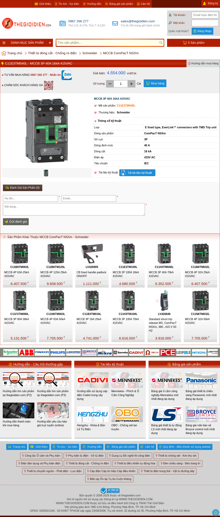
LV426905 (92, 267)
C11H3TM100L (128, 314)
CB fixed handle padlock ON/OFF (91, 274)
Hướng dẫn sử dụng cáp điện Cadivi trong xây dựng (92, 395)
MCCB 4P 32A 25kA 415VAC (197, 274)
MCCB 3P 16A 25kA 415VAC (89, 321)
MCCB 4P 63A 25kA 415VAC (16, 274)
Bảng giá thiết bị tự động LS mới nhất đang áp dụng (166, 429)
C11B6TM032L (200, 267)
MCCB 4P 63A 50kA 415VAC (52, 321)
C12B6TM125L (55, 267)
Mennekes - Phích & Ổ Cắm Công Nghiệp (125, 393)
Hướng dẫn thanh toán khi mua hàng (17, 423)
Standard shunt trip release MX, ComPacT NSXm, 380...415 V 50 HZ (163, 325)
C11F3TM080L (19, 314)
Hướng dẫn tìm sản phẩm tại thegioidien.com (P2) (18, 393)
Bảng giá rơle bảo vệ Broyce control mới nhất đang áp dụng (200, 429)
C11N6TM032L (200, 314)
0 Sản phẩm (196, 42)
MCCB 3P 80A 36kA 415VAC (16, 321)
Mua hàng (157, 83)
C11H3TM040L (164, 267)
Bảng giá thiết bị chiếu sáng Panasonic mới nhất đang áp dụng (201, 395)
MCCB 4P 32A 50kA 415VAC (197, 321)
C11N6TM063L (55, 314)
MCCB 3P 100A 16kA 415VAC (126, 274)
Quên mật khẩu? (178, 31)
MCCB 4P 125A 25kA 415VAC (53, 274)
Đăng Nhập (204, 31)
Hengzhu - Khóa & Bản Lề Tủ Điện (91, 427)
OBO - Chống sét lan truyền (124, 427)
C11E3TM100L (128, 267)
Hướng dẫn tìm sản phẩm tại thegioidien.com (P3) (53, 393)
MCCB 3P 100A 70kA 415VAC (126, 321)
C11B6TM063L (19, 267)
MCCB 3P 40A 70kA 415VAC (161, 274)
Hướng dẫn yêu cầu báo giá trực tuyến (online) (52, 423)
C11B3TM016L (91, 314)
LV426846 (164, 314)
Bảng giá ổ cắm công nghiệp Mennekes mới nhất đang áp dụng (164, 395)
